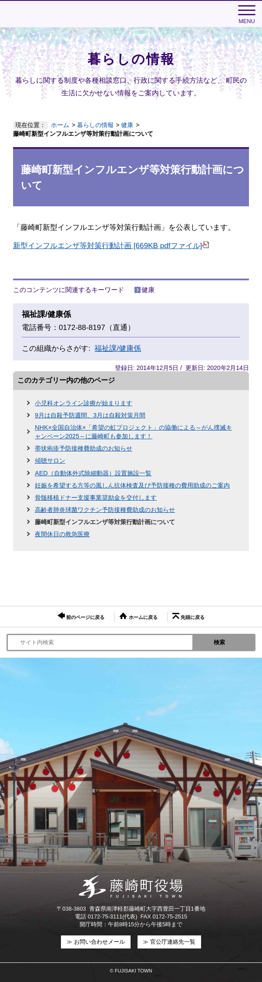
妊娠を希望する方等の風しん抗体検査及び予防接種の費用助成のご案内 (132, 485)
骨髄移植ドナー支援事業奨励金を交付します (96, 497)
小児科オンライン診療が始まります (83, 403)
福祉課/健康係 (117, 348)
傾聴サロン (50, 460)
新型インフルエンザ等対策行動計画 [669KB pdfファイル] (111, 246)
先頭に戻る (188, 616)
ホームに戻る (138, 616)
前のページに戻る (80, 616)
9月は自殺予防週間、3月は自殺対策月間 (90, 415)
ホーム (60, 124)
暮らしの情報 (95, 124)
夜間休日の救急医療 (62, 534)
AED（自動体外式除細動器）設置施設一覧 (93, 473)
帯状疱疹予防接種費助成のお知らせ (83, 448)
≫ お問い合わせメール (96, 941)
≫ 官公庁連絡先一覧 (169, 941)
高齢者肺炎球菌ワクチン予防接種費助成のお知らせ (105, 509)
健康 (127, 124)
